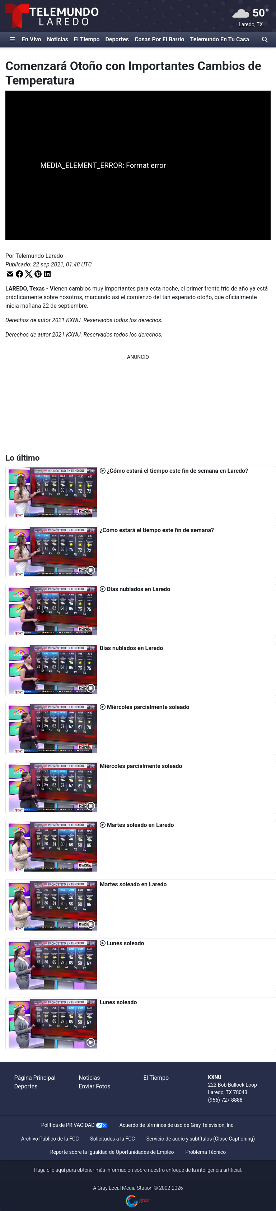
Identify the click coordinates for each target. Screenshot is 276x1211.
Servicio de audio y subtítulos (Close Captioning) (200, 1139)
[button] (10, 274)
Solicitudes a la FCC (112, 1139)
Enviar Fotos (95, 1086)
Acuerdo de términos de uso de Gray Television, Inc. (177, 1125)
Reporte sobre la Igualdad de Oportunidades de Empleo (112, 1152)
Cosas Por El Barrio (159, 39)
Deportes (117, 39)
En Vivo (31, 39)
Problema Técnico (206, 1152)
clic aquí (56, 1170)
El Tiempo (86, 39)
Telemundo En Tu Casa (219, 39)
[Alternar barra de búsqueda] (265, 39)
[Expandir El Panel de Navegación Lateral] (12, 39)
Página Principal (35, 1077)
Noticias (57, 39)
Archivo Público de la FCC (50, 1139)
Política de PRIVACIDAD (68, 1125)
